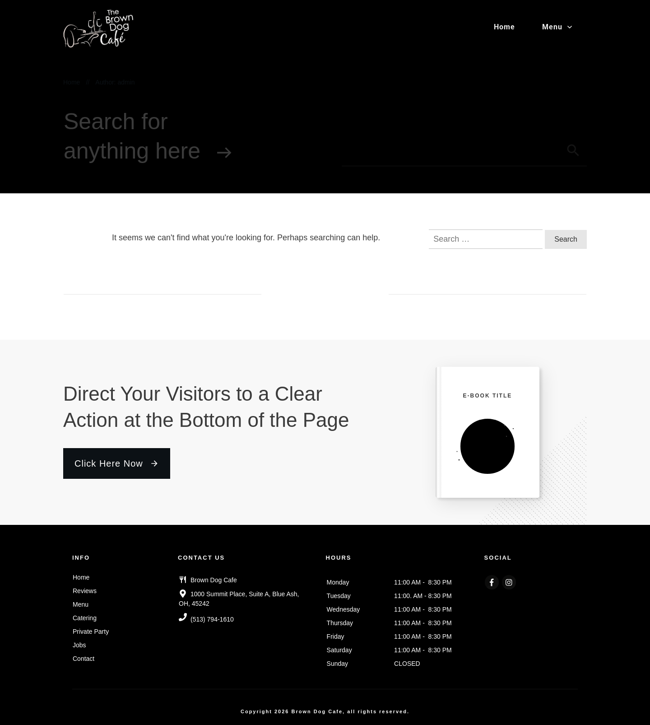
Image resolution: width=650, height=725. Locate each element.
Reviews (85, 590)
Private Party (91, 631)
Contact (83, 658)
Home (81, 577)
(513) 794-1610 (212, 619)
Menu (80, 604)
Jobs (79, 645)
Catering (85, 618)
